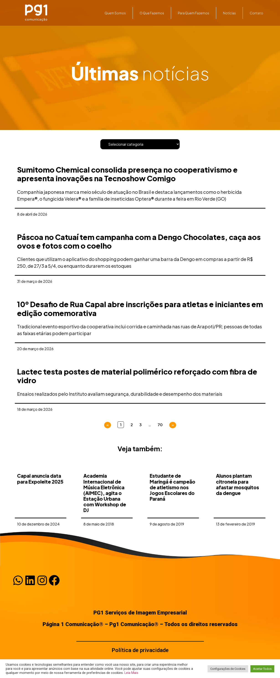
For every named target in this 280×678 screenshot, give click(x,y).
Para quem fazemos (193, 13)
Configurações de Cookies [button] (227, 668)
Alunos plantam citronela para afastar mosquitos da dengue (237, 529)
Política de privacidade (140, 650)
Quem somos (115, 13)
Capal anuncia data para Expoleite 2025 (40, 523)
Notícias (229, 13)
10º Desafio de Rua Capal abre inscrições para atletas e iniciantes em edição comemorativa (140, 308)
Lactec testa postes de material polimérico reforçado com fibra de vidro (137, 376)
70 (160, 424)
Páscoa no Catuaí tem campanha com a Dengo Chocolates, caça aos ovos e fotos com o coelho (139, 241)
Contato (256, 13)
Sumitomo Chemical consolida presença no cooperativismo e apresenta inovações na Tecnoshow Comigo (127, 174)
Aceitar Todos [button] (262, 668)
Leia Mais (131, 673)
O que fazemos (152, 13)
